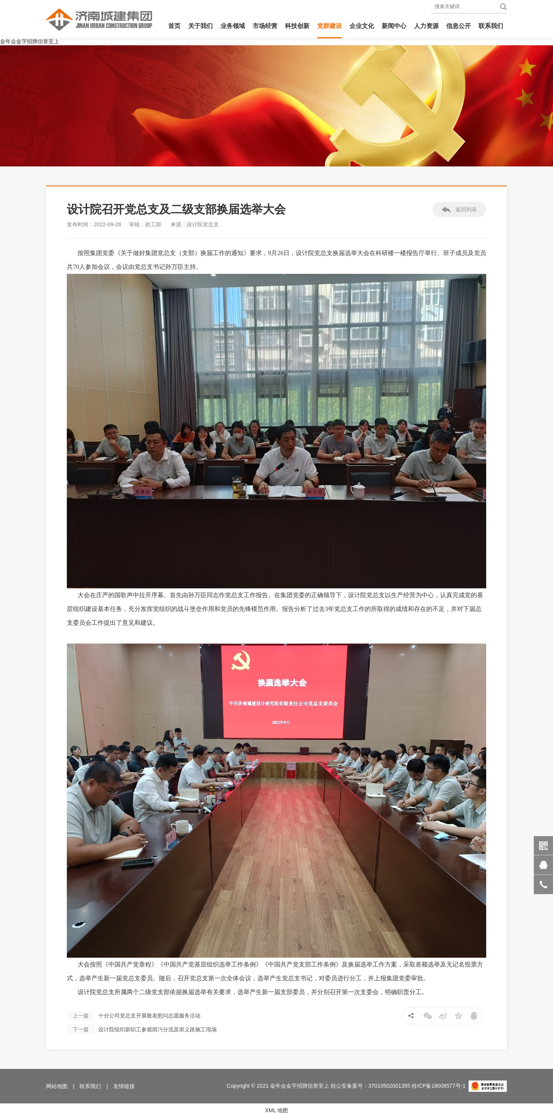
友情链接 (124, 1086)
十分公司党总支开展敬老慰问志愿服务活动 (133, 1016)
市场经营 (265, 26)
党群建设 (329, 26)
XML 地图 (276, 1110)
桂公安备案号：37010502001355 (370, 1086)
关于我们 (200, 26)
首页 (174, 26)
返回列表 (459, 209)
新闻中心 (394, 26)
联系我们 (490, 26)
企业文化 (361, 26)
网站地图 (57, 1086)
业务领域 (232, 26)
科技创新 (297, 26)
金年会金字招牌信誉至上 (29, 41)
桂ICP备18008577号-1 (438, 1086)
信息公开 (458, 26)
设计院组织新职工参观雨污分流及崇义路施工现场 (142, 1029)
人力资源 (426, 26)
